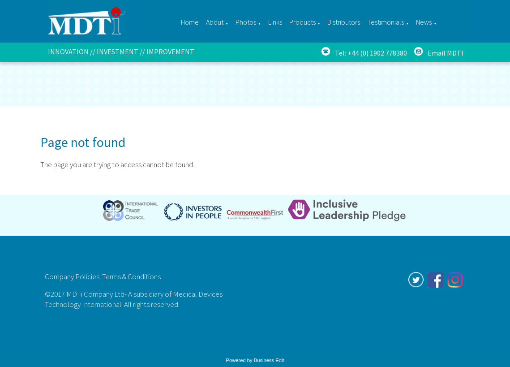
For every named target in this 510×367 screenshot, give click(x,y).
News (424, 21)
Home (190, 21)
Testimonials (385, 21)
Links (275, 21)
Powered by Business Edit (255, 360)
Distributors (343, 21)
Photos (246, 21)
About (214, 21)
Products (302, 21)
